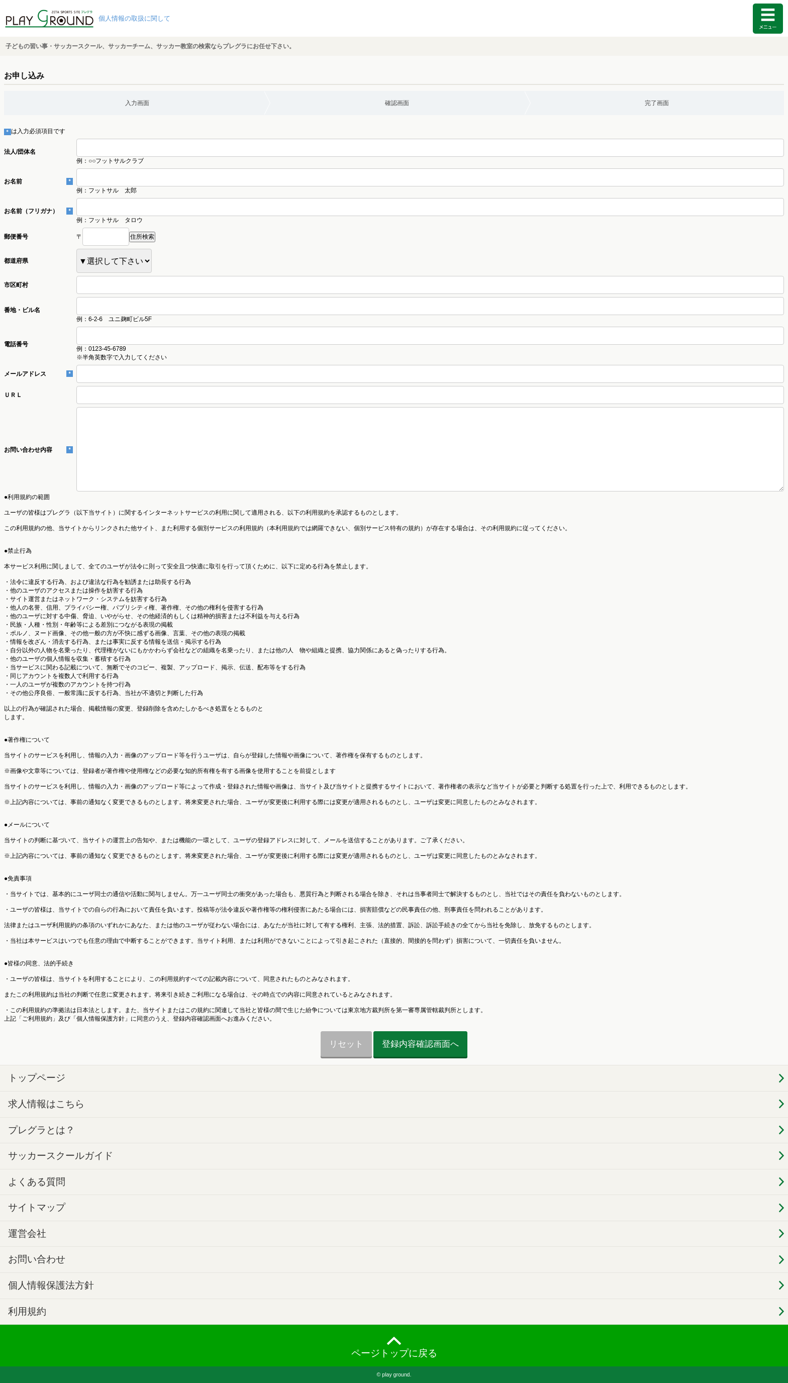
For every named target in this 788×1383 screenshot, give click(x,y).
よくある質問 (36, 1181)
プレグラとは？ (41, 1130)
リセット (346, 1044)
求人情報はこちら (46, 1104)
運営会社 (27, 1233)
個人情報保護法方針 (51, 1285)
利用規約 (27, 1311)
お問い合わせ (36, 1259)
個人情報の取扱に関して (134, 18)
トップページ (36, 1077)
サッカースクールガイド (60, 1155)
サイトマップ (36, 1207)
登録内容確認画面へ (420, 1044)
